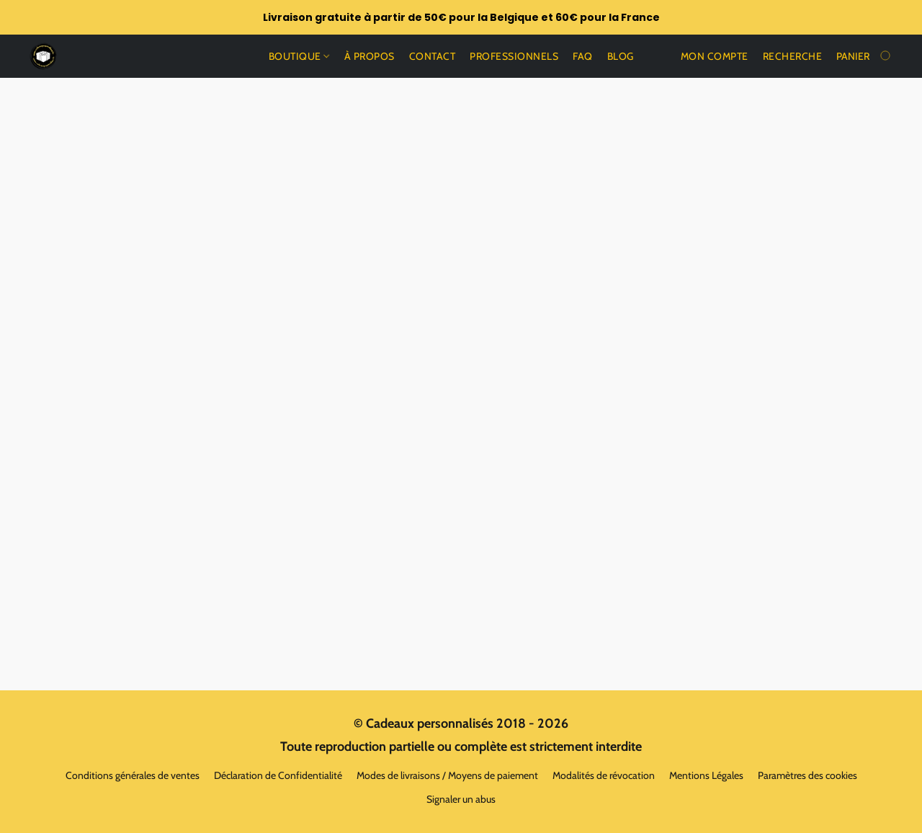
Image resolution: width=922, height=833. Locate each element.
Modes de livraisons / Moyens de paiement (447, 775)
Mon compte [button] (714, 56)
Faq (583, 56)
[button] (43, 56)
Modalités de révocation (603, 775)
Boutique (299, 56)
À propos (369, 56)
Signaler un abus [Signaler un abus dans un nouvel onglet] (461, 799)
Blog (620, 56)
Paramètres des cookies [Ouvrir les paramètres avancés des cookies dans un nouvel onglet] (807, 775)
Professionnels (514, 56)
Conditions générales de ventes (133, 775)
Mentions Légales (706, 775)
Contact (432, 56)
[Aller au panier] (864, 56)
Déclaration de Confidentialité (278, 775)
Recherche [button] (793, 56)
